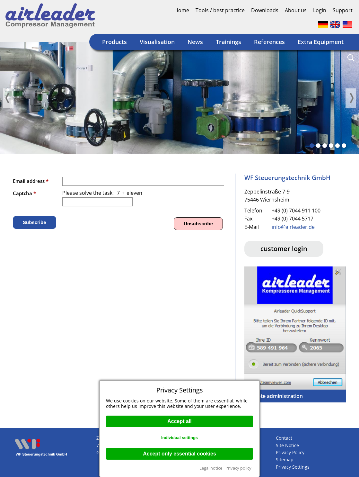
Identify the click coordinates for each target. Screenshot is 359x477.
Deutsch (323, 24)
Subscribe (34, 222)
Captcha (24, 193)
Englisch (335, 24)
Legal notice (210, 468)
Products (114, 42)
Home (181, 10)
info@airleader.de (293, 226)
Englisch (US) (347, 24)
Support (343, 10)
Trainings (228, 42)
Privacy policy (238, 468)
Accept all (179, 421)
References (269, 42)
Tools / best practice (220, 10)
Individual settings (179, 437)
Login (319, 10)
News (195, 42)
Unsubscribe (198, 223)
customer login (283, 248)
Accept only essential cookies (179, 453)
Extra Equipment (321, 42)
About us (296, 10)
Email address (30, 181)
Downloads (264, 10)
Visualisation (157, 42)
